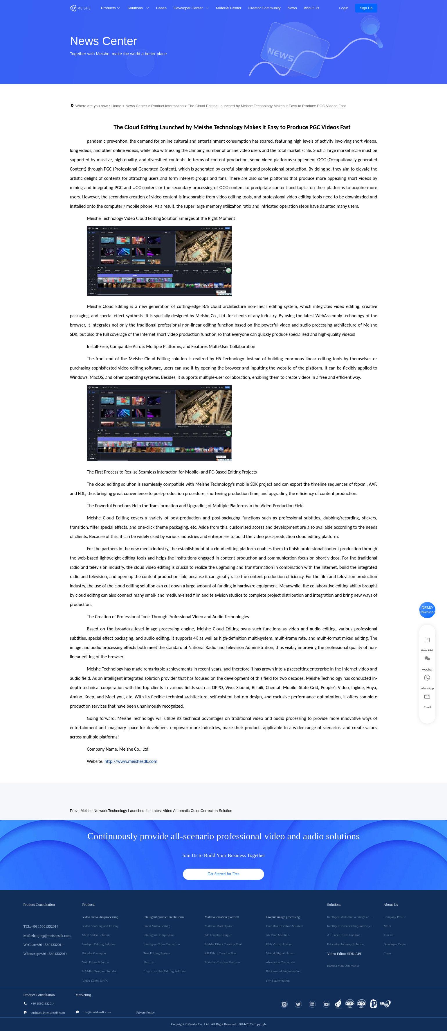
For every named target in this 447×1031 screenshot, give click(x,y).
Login (342, 8)
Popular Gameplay (94, 953)
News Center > (138, 106)
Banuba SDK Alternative (343, 965)
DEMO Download (427, 610)
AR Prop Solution (277, 935)
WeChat (427, 663)
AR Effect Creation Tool (221, 953)
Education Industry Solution (345, 944)
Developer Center (394, 944)
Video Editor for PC (95, 980)
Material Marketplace (219, 926)
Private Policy (145, 1012)
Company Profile (394, 917)
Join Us (388, 935)
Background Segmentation (283, 971)
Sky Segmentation (278, 980)
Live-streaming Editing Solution (164, 971)
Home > (118, 106)
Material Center (228, 8)
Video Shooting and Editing (100, 926)
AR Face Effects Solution (344, 935)
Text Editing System (156, 953)
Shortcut (148, 962)
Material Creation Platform (222, 962)
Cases (161, 8)
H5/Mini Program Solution (99, 971)
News (292, 8)
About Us (311, 8)
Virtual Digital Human (280, 953)
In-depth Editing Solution (99, 944)
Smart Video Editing (156, 926)
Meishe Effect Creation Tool (223, 944)
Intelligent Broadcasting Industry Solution (354, 926)
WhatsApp (427, 682)
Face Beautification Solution (284, 926)
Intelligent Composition (158, 935)
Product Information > (169, 106)
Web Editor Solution (95, 962)
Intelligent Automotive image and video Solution (359, 917)
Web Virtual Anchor (279, 944)
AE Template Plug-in (218, 935)
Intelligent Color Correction (161, 944)
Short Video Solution (96, 935)
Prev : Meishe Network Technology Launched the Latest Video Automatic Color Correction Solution (151, 810)
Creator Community (264, 8)
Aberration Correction (280, 962)
